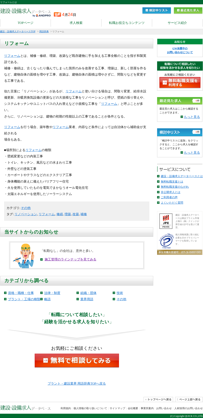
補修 (83, 214)
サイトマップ (117, 408)
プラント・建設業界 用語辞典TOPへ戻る (77, 383)
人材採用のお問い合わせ (188, 408)
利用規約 (66, 408)
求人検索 (76, 23)
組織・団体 (88, 293)
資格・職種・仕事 (21, 293)
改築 (75, 214)
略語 (47, 299)
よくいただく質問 (172, 202)
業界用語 (86, 299)
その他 (26, 208)
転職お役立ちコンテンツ (127, 23)
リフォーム (12, 55)
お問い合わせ (164, 408)
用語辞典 (44, 31)
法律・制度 (52, 293)
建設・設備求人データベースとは (182, 176)
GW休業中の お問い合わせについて (180, 50)
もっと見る (192, 117)
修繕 (59, 214)
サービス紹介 (177, 23)
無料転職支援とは (172, 181)
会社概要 (133, 408)
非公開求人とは (170, 192)
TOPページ (25, 23)
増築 (67, 214)
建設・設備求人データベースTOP (17, 31)
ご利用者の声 (169, 197)
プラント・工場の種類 (24, 299)
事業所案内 (147, 408)
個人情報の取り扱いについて (90, 408)
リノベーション (25, 214)
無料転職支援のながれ (175, 186)
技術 (120, 293)
